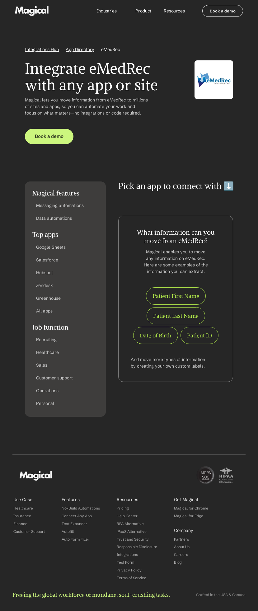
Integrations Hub (42, 49)
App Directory (80, 49)
